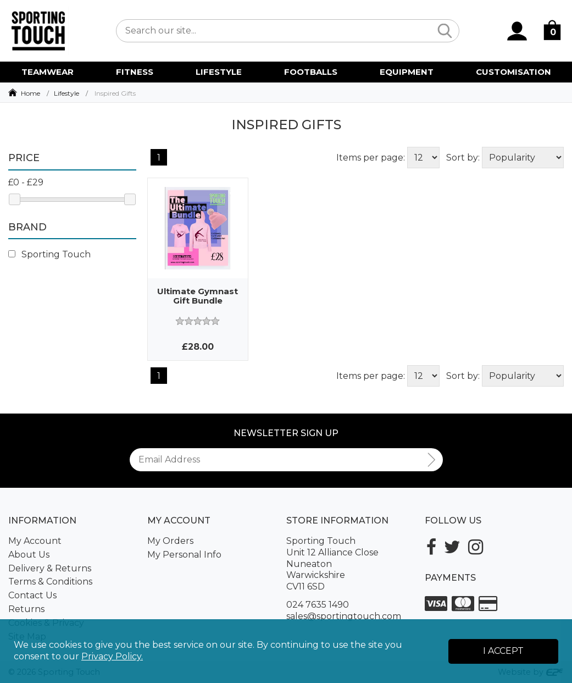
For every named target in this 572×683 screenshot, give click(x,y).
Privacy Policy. (112, 656)
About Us (28, 554)
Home (30, 93)
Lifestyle (66, 93)
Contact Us (32, 595)
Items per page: (370, 157)
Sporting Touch (49, 254)
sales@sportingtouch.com (343, 616)
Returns (26, 609)
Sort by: (463, 157)
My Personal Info (184, 554)
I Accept (503, 651)
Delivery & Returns (49, 568)
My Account (35, 541)
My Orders (170, 541)
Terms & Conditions (50, 581)
